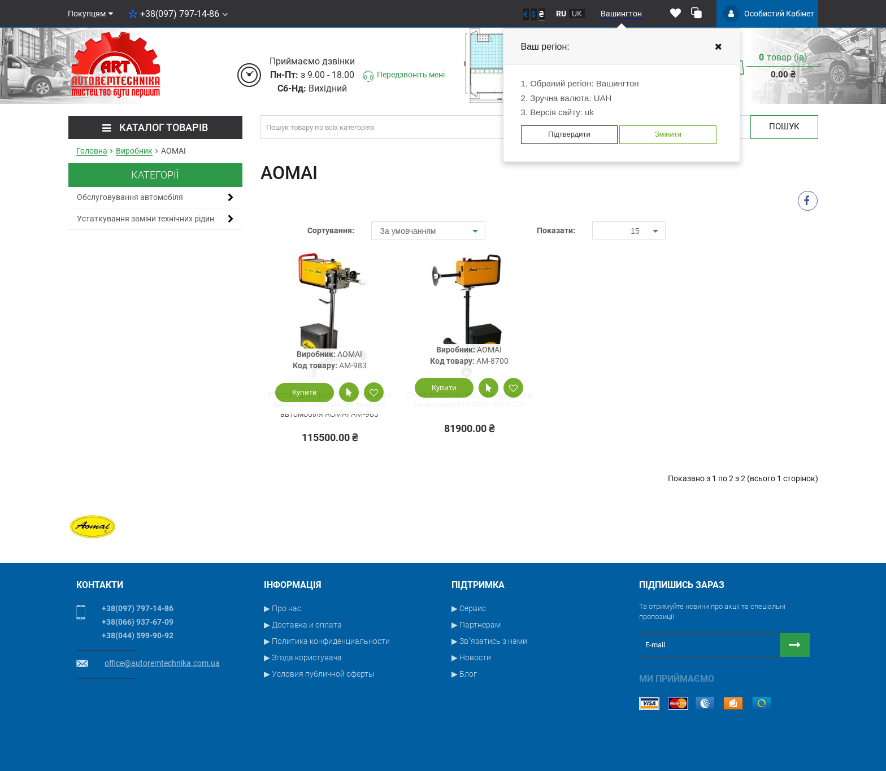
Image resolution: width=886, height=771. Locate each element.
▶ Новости (471, 657)
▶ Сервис (468, 608)
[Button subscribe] (795, 645)
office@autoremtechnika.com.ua (162, 663)
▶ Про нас (282, 608)
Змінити (668, 134)
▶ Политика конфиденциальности (327, 641)
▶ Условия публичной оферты (319, 673)
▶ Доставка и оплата (303, 624)
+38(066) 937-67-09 (137, 621)
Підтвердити (569, 134)
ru (561, 13)
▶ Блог (464, 673)
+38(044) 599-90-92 (137, 635)
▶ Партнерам (476, 624)
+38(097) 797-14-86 (178, 13)
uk (577, 13)
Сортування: (330, 230)
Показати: (556, 230)
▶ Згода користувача (303, 657)
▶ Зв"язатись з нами (489, 641)
